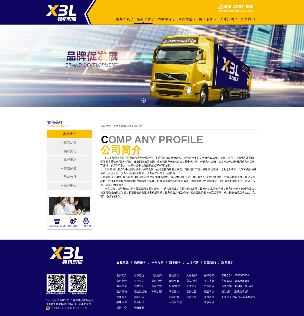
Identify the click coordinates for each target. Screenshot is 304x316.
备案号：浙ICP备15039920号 (238, 296)
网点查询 (174, 291)
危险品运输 (140, 291)
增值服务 (139, 307)
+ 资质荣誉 (69, 168)
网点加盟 (156, 286)
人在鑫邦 (191, 275)
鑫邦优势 (156, 280)
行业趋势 (156, 275)
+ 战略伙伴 (69, 177)
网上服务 (206, 19)
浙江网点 (209, 280)
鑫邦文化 (121, 286)
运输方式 (139, 296)
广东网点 (209, 286)
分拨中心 (139, 286)
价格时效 (174, 296)
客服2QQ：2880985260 (235, 280)
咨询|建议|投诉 (56, 225)
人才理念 (191, 286)
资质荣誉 (121, 296)
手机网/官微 (175, 302)
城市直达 (139, 275)
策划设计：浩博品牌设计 (235, 291)
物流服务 (164, 19)
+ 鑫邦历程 (69, 142)
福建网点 (209, 291)
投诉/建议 (174, 286)
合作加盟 (185, 19)
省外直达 (139, 280)
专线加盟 (156, 291)
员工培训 (191, 280)
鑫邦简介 (121, 275)
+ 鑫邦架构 (69, 159)
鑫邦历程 (121, 280)
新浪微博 (72, 225)
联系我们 (248, 19)
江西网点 (209, 296)
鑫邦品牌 (144, 19)
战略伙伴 (121, 302)
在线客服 (86, 225)
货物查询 (174, 275)
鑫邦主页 (123, 19)
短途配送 (139, 302)
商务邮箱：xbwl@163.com (237, 286)
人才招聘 (227, 19)
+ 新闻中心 (69, 185)
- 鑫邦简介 (68, 134)
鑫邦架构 (121, 291)
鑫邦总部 (209, 275)
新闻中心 (121, 307)
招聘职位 (191, 296)
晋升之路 (191, 291)
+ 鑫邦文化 (69, 151)
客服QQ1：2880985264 (235, 275)
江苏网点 (209, 302)
